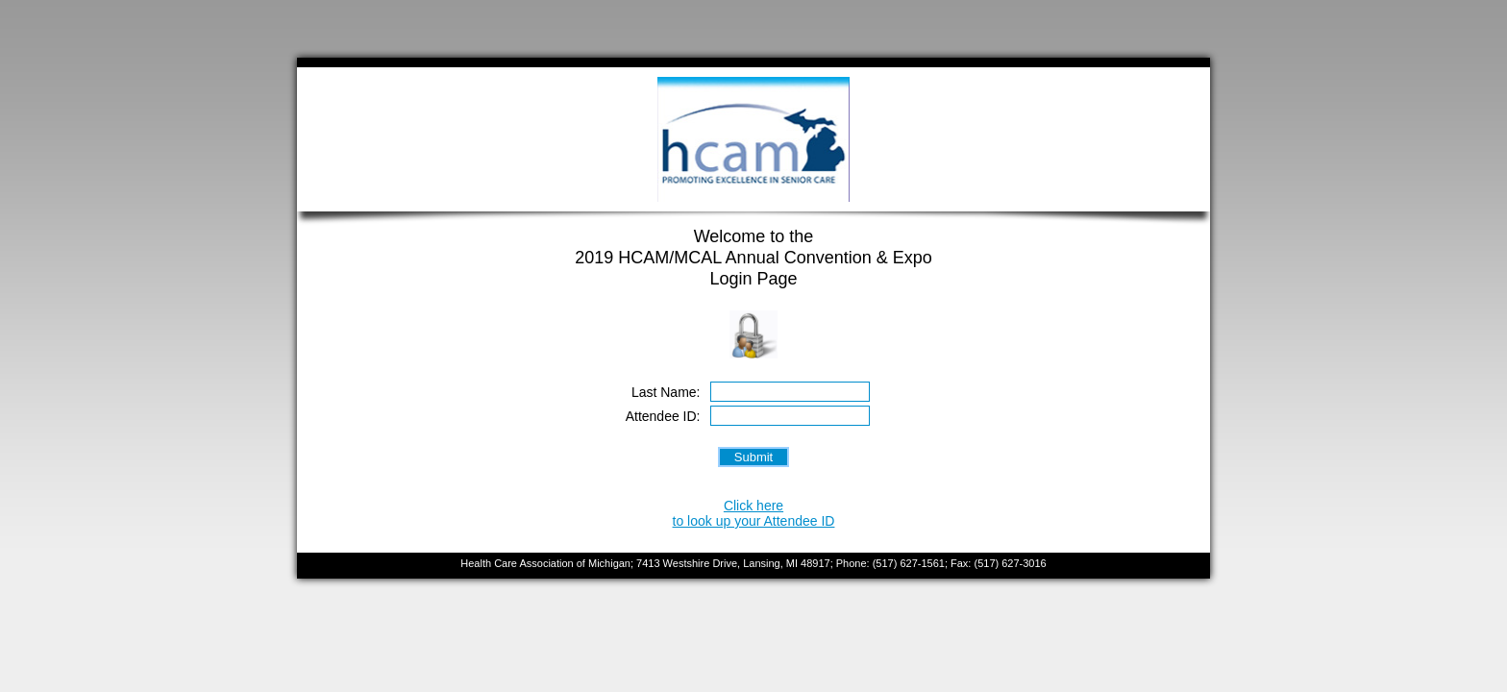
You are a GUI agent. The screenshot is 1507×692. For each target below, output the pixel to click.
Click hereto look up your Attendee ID (754, 513)
